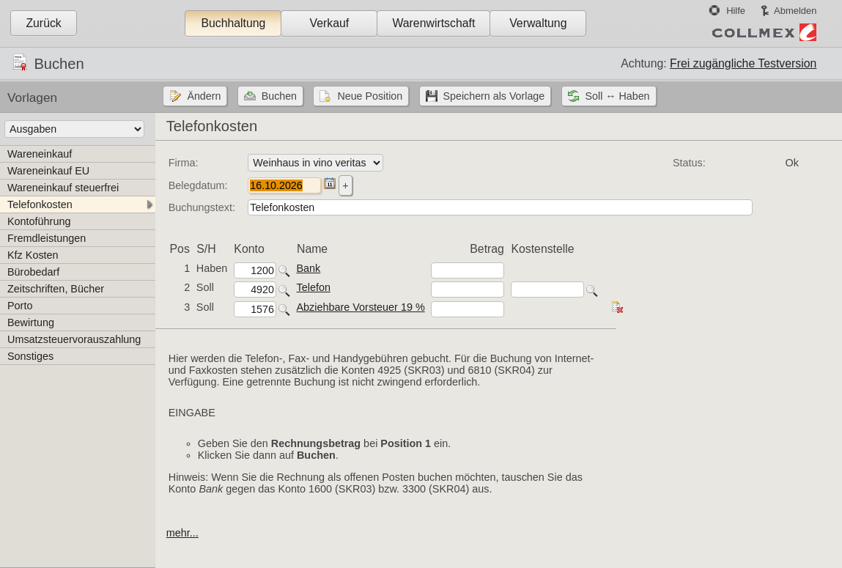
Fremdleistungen (46, 238)
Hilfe (735, 10)
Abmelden (795, 10)
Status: (689, 163)
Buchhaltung (233, 23)
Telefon (313, 287)
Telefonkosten (40, 204)
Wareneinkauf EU (48, 171)
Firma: (184, 163)
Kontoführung (38, 221)
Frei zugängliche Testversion (743, 63)
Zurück (43, 23)
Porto (19, 305)
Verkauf (330, 23)
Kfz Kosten (33, 255)
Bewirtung (30, 322)
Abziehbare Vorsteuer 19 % (361, 307)
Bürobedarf (33, 272)
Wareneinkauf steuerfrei (63, 187)
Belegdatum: (198, 185)
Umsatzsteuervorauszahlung (74, 339)
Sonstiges (30, 356)
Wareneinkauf (39, 154)
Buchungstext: (202, 207)
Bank (309, 268)
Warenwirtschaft (433, 23)
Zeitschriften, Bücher (55, 289)
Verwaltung (537, 23)
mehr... (182, 533)
